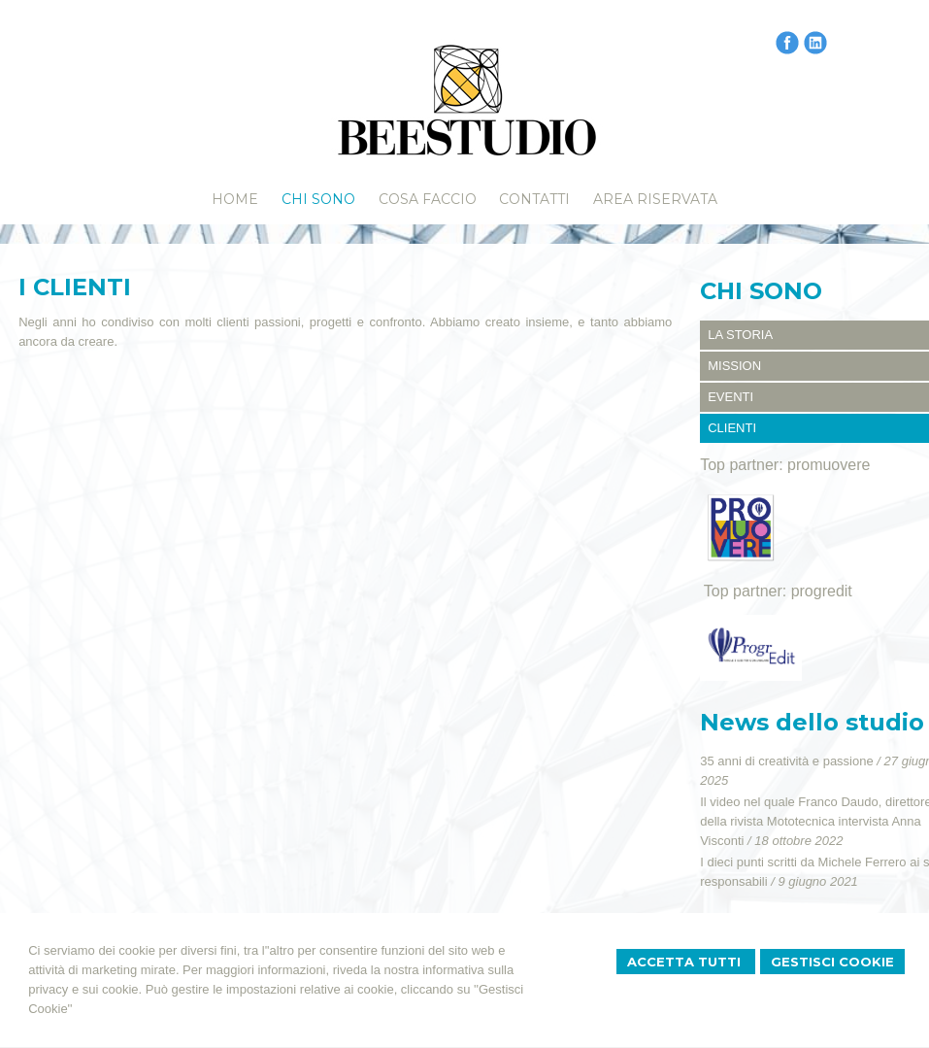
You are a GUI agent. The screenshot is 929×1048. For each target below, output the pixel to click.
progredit (821, 591)
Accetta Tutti (686, 961)
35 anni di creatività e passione (787, 761)
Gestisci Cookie (832, 961)
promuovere (828, 464)
